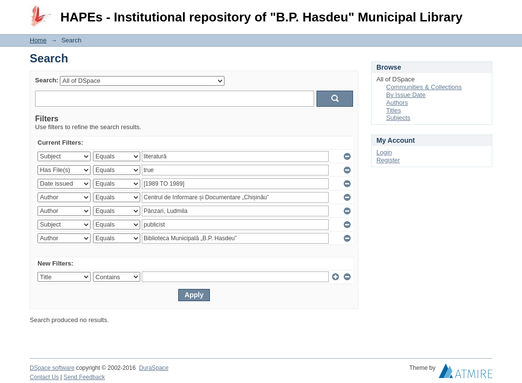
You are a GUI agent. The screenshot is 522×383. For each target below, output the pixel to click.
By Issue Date (406, 94)
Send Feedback (84, 377)
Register (388, 160)
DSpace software (52, 367)
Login (484, 12)
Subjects (398, 117)
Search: (46, 80)
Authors (397, 102)
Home (38, 40)
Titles (393, 110)
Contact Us (44, 377)
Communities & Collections (424, 87)
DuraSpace (153, 367)
